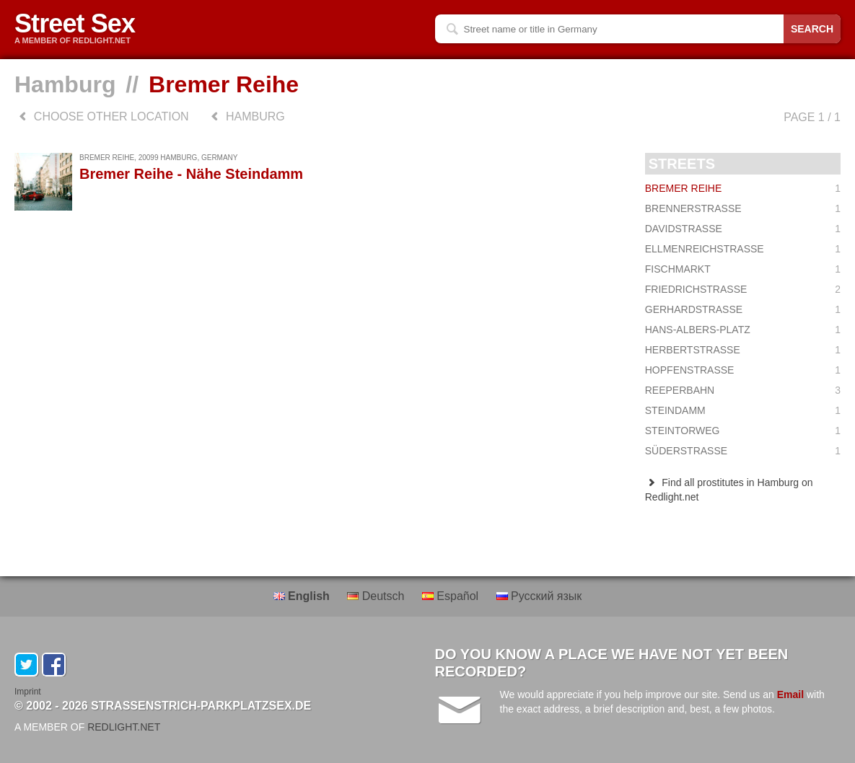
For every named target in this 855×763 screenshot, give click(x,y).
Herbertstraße (743, 349)
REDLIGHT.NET (123, 727)
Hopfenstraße (743, 369)
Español (452, 596)
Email (790, 694)
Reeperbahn (743, 390)
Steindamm (743, 410)
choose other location (101, 116)
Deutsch (377, 596)
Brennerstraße (743, 208)
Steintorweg (743, 430)
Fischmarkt (743, 269)
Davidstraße (743, 228)
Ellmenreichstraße (743, 248)
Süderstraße (743, 450)
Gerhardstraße (743, 309)
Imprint (27, 692)
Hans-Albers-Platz (743, 329)
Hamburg (64, 84)
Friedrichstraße (743, 289)
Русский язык (539, 596)
